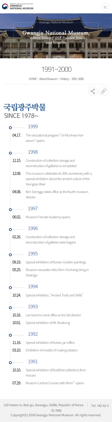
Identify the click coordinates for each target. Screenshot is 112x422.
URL (103, 91)
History (64, 78)
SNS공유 (93, 91)
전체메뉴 (105, 7)
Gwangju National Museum (17, 6)
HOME (33, 78)
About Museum (48, 78)
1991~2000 (77, 78)
